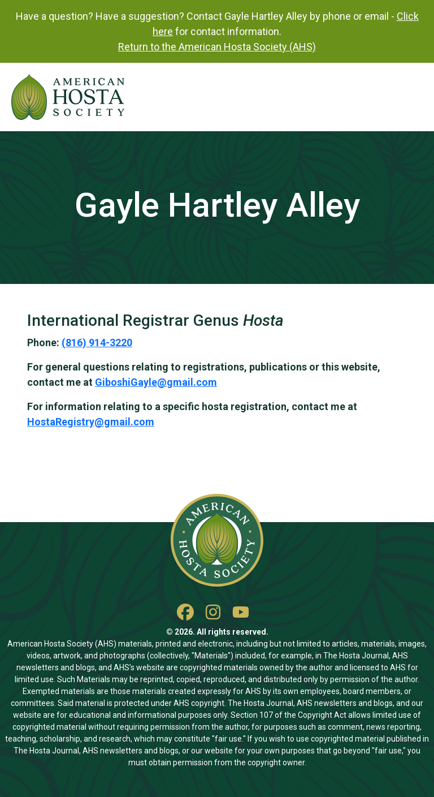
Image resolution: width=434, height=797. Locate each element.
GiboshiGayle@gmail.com (156, 382)
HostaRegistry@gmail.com (90, 422)
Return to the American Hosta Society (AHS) (217, 47)
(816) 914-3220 (97, 342)
